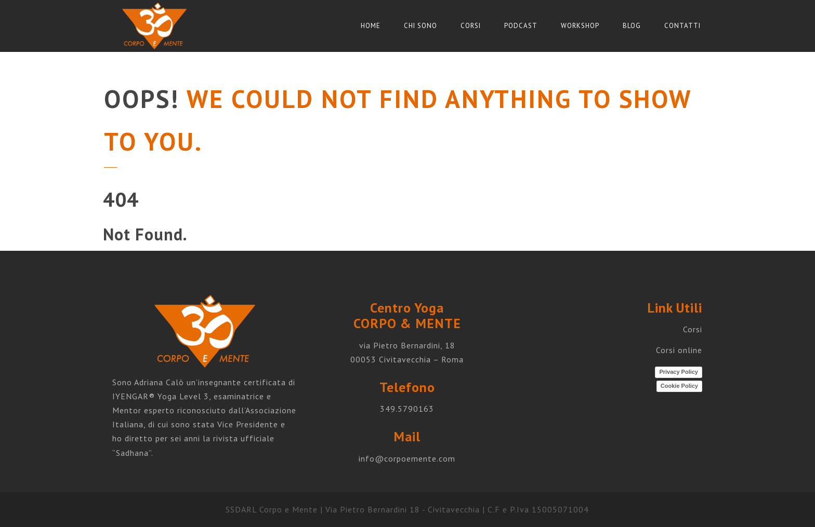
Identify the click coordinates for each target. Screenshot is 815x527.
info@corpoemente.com (407, 458)
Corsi (471, 25)
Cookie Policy (679, 386)
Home (370, 25)
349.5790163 (407, 408)
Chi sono (420, 25)
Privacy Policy (678, 372)
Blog (632, 25)
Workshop (580, 25)
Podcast (520, 25)
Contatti (682, 25)
